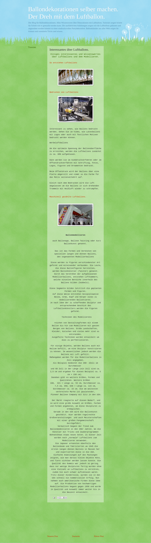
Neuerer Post (52, 536)
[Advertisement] (75, 518)
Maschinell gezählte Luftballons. (68, 197)
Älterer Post (99, 536)
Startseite (76, 536)
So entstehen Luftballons (63, 63)
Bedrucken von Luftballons (64, 92)
